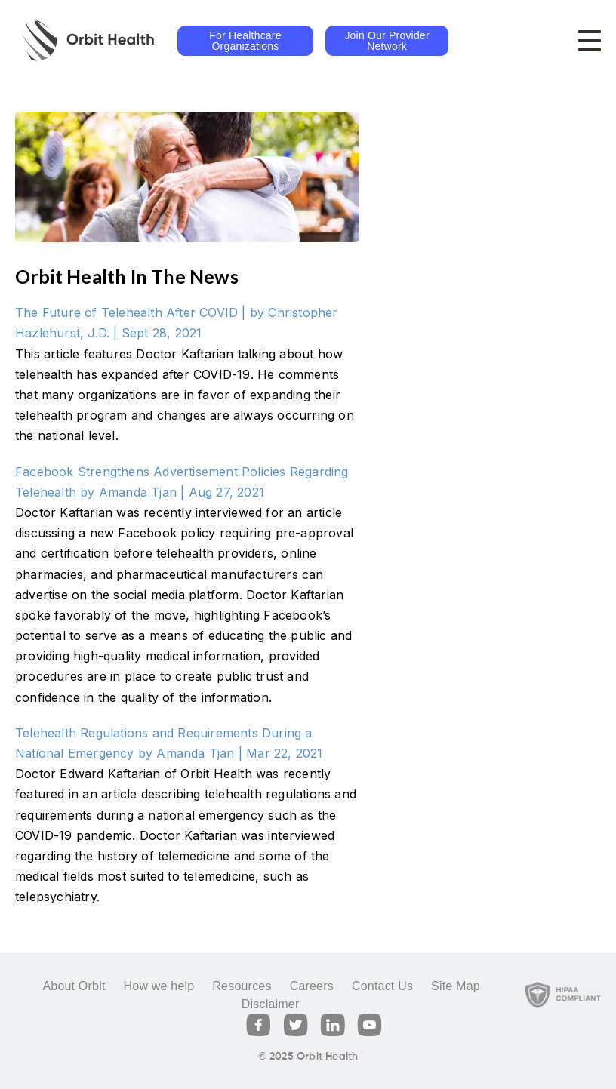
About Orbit (73, 986)
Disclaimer (271, 1004)
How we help (159, 986)
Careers (312, 986)
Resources (241, 986)
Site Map (455, 986)
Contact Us (382, 986)
